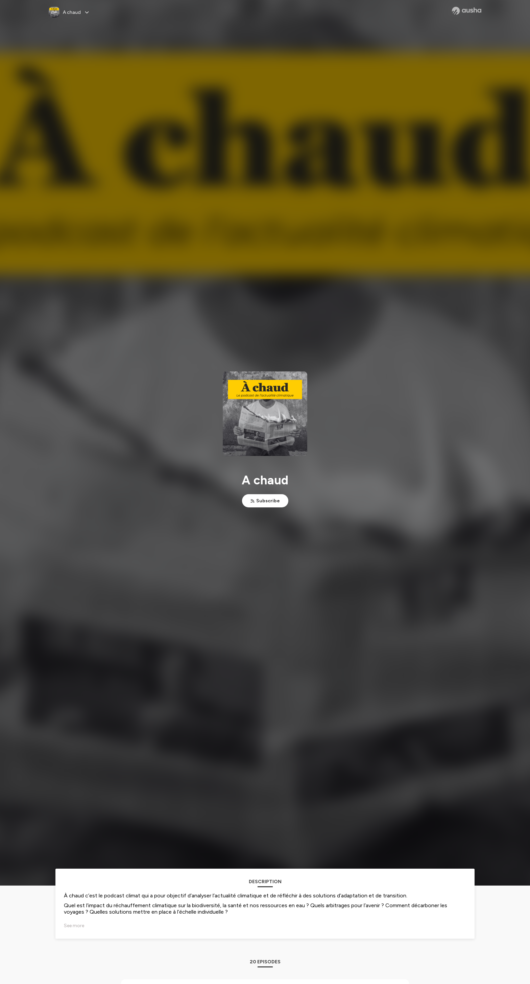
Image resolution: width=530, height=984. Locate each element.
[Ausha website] (466, 11)
